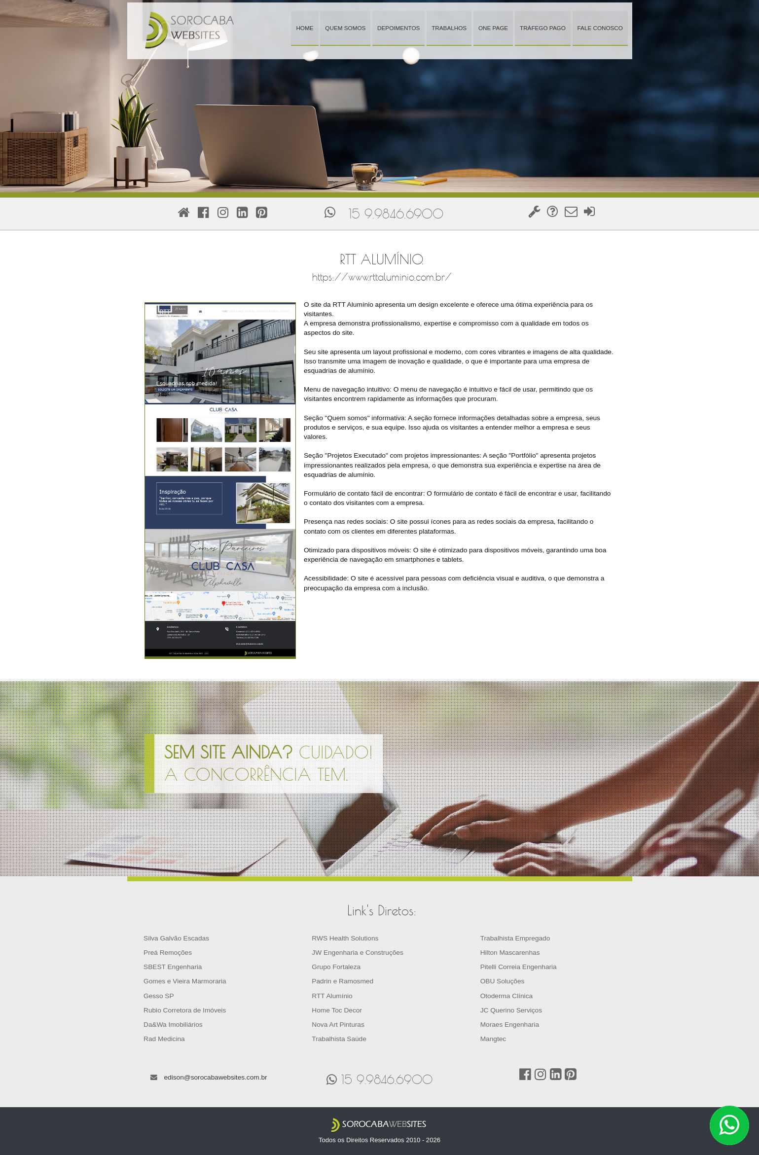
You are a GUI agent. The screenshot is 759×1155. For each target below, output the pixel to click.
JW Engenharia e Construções (357, 952)
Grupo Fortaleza (336, 967)
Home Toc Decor (337, 1010)
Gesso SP (159, 996)
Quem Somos (345, 28)
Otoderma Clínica (506, 996)
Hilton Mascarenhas (510, 952)
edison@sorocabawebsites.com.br (215, 1077)
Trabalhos (449, 28)
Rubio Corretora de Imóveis (185, 1010)
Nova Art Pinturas (338, 1024)
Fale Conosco (600, 28)
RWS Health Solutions (345, 938)
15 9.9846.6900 (396, 213)
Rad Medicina (164, 1039)
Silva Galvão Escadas (176, 938)
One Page (493, 28)
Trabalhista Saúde (339, 1039)
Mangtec (493, 1039)
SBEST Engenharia (173, 967)
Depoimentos (398, 28)
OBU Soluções (502, 981)
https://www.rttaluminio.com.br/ (382, 277)
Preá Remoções (168, 952)
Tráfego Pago (543, 28)
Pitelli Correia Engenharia (518, 967)
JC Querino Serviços (511, 1010)
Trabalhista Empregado (515, 938)
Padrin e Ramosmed (342, 981)
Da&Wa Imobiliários (173, 1024)
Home (304, 28)
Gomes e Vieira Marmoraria (185, 981)
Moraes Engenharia (509, 1024)
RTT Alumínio (332, 996)
